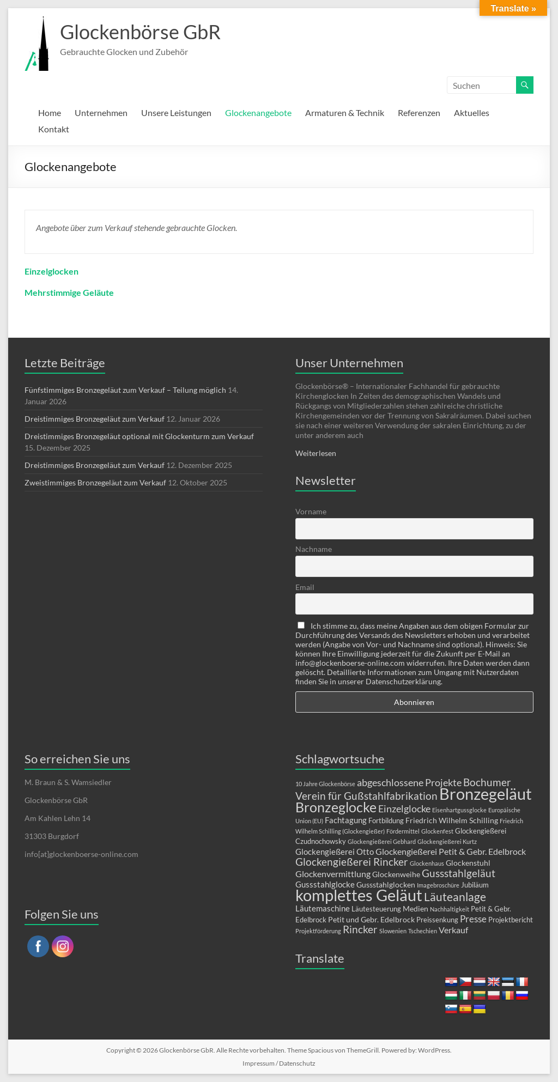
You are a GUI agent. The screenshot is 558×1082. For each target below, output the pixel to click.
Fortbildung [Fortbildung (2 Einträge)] (386, 820)
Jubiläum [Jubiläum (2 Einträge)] (475, 884)
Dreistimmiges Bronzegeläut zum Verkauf (95, 418)
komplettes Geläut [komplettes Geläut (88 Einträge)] (358, 894)
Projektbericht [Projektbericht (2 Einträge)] (510, 919)
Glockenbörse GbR (140, 32)
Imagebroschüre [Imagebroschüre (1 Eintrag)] (438, 885)
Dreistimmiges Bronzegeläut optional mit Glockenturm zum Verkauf (139, 436)
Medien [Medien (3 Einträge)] (415, 908)
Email (304, 587)
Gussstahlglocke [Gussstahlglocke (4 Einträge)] (325, 884)
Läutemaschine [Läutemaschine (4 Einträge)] (322, 908)
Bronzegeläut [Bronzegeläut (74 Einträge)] (485, 794)
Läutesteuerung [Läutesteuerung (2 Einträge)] (376, 908)
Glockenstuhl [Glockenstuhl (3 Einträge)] (468, 862)
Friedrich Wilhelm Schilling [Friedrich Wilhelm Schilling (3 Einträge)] (451, 820)
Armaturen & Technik (344, 112)
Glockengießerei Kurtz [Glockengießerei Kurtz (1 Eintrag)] (447, 841)
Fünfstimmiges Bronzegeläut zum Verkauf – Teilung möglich (125, 389)
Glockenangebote (258, 112)
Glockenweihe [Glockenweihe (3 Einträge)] (396, 874)
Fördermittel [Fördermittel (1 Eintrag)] (403, 831)
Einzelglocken (51, 271)
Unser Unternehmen (349, 362)
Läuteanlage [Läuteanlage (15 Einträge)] (455, 896)
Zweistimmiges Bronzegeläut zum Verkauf (95, 482)
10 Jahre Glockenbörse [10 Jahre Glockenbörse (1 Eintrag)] (325, 783)
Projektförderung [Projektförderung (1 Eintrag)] (318, 930)
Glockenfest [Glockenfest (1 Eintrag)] (437, 831)
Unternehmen (101, 112)
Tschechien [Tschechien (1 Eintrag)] (422, 930)
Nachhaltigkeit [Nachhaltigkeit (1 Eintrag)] (449, 909)
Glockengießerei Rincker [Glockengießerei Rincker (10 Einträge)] (351, 861)
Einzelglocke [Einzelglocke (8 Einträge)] (404, 808)
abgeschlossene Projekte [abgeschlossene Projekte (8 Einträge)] (409, 782)
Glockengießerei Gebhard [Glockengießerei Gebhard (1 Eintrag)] (382, 841)
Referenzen (419, 112)
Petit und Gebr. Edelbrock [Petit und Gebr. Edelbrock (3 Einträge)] (371, 919)
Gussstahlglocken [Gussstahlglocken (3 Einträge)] (385, 884)
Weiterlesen (315, 453)
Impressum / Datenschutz (279, 1063)
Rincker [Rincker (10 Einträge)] (360, 929)
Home (49, 112)
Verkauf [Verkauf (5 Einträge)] (453, 930)
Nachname (313, 549)
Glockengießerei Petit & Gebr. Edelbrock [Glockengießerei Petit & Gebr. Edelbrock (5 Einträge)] (450, 851)
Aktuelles (471, 112)
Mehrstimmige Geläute (69, 292)
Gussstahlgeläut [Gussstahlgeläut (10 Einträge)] (458, 873)
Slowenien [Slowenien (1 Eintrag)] (393, 930)
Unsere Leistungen (176, 112)
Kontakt (53, 129)
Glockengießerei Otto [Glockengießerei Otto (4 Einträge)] (334, 851)
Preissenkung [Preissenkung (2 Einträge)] (437, 919)
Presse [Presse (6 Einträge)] (473, 919)
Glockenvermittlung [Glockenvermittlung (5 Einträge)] (333, 873)
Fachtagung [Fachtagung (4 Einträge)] (346, 820)
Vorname (310, 511)
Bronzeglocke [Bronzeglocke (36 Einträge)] (336, 807)
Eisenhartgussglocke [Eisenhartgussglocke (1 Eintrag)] (459, 809)
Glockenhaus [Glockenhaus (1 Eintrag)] (427, 863)
